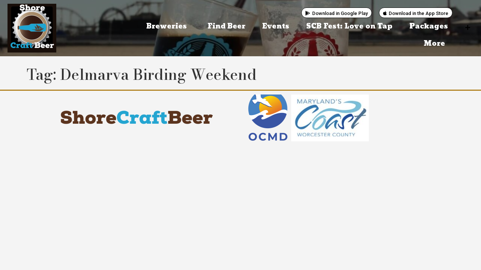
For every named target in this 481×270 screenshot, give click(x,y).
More (436, 44)
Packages (428, 26)
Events (275, 26)
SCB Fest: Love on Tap (349, 26)
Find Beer (226, 26)
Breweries (168, 26)
